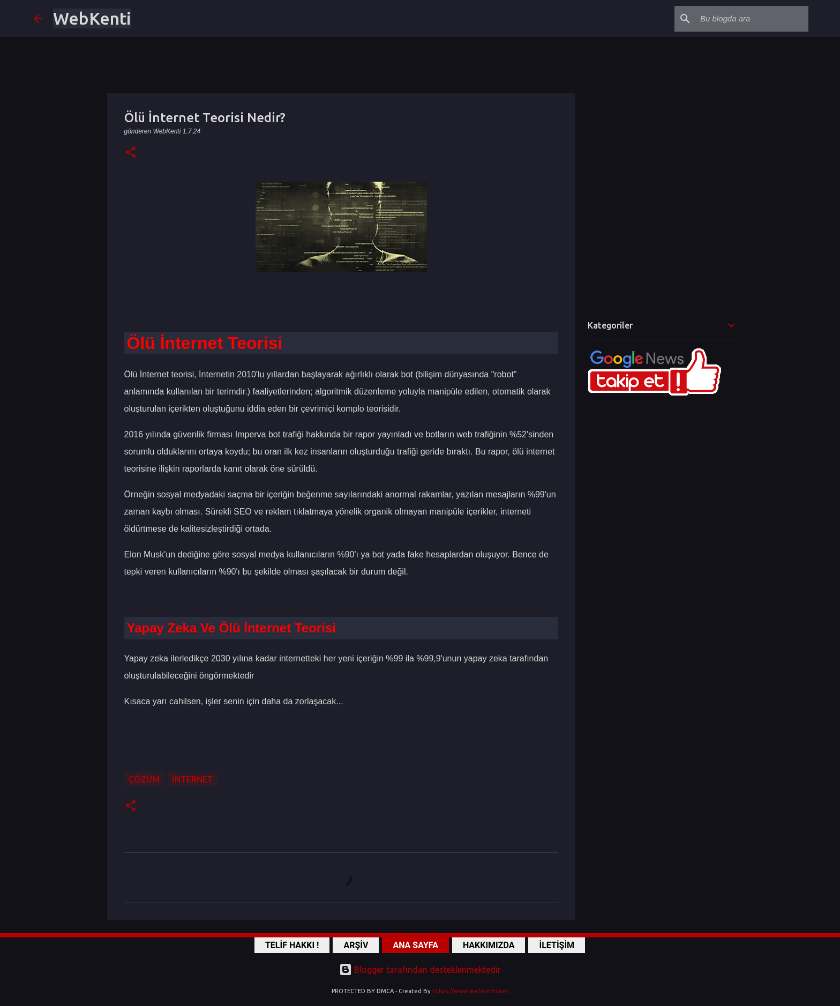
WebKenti (92, 18)
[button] (130, 153)
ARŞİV (355, 945)
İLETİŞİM (556, 945)
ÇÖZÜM (144, 779)
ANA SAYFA (415, 945)
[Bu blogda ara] (752, 19)
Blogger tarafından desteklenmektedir (420, 969)
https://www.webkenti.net (470, 991)
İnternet (192, 779)
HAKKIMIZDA (489, 945)
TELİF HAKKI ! (292, 945)
